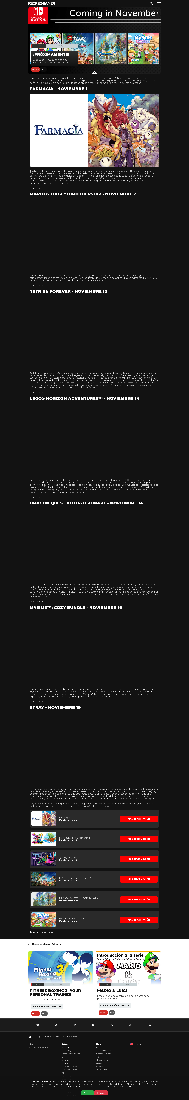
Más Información (69, 811)
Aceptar (87, 1093)
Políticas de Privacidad (118, 1086)
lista (33, 798)
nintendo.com (48, 922)
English (138, 1034)
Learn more (37, 186)
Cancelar (101, 1093)
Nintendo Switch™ (107, 78)
